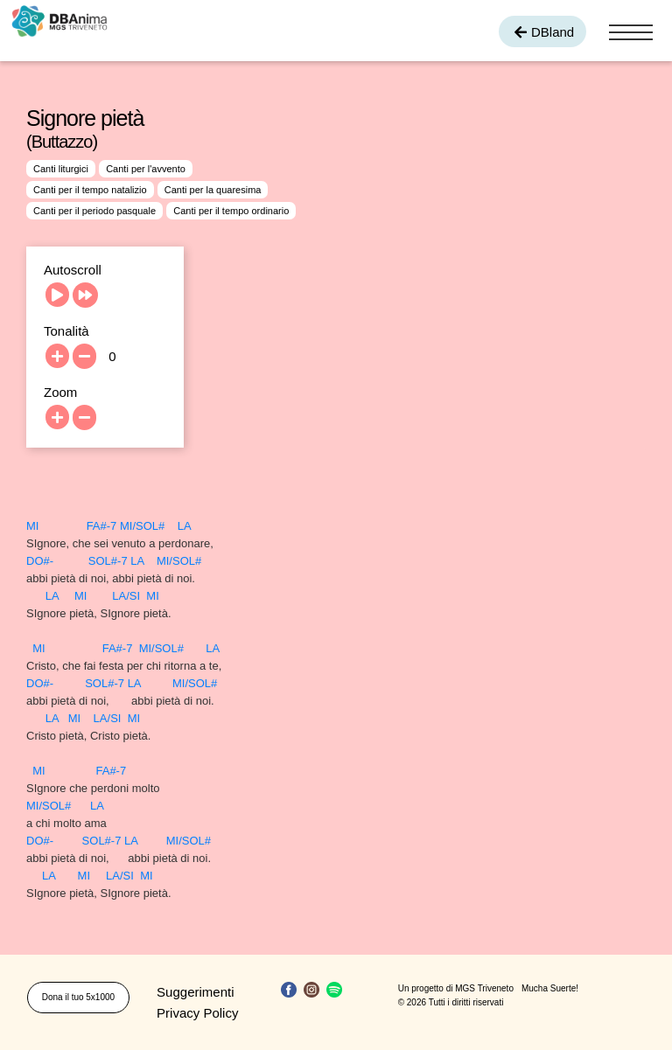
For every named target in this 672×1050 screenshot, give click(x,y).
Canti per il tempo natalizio (90, 189)
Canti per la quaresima (213, 189)
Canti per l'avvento (146, 168)
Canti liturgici (60, 168)
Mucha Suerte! (550, 988)
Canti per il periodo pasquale (94, 210)
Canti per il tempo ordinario (231, 210)
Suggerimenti (195, 991)
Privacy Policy (197, 1012)
